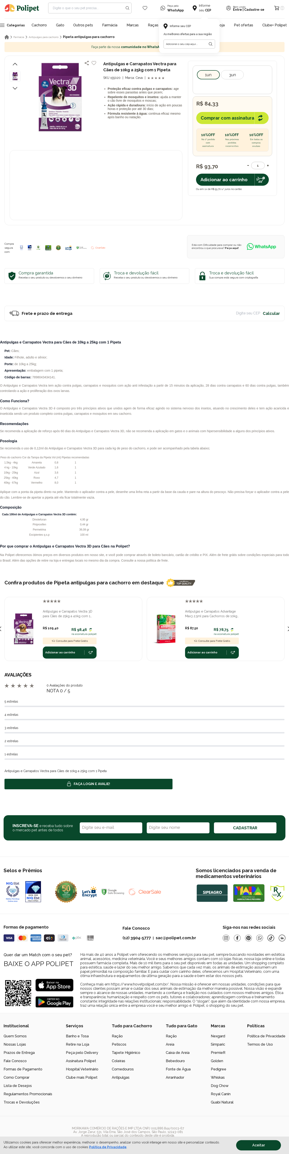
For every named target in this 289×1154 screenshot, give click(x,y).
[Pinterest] (248, 938)
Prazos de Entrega (19, 1053)
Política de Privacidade (266, 1036)
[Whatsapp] (259, 938)
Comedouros (123, 1069)
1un (208, 74)
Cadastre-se (254, 9)
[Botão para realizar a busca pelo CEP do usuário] (210, 44)
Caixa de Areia (178, 1053)
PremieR (218, 1053)
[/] (257, 1133)
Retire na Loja (77, 1044)
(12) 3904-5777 (137, 937)
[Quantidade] (258, 165)
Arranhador (175, 1077)
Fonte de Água (178, 1069)
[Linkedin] (282, 938)
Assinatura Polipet (81, 1061)
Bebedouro (175, 1061)
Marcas (133, 25)
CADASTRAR (245, 827)
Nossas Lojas (15, 1044)
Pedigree (218, 1069)
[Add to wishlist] (94, 63)
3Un (232, 74)
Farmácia (109, 25)
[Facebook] (237, 938)
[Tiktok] (270, 938)
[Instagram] (226, 938)
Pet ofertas (243, 25)
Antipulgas (120, 1077)
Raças (153, 25)
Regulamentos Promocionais (28, 1094)
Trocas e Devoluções (22, 1102)
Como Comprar (16, 1077)
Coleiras (118, 1061)
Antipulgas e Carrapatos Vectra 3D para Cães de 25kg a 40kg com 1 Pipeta (67, 614)
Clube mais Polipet (81, 1077)
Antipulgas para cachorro (43, 37)
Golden (217, 1061)
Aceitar (258, 1145)
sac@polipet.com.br (176, 937)
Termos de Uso (260, 1044)
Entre (237, 9)
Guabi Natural (222, 1102)
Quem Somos (15, 1036)
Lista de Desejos (18, 1086)
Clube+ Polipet (274, 25)
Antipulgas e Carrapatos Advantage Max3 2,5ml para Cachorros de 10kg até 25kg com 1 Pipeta (211, 614)
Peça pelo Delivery (82, 1053)
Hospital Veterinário (82, 1069)
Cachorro (39, 25)
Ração (117, 1036)
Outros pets (83, 25)
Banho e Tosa (77, 1036)
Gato (60, 25)
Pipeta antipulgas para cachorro (88, 37)
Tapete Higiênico (126, 1053)
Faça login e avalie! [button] (88, 783)
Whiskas (218, 1077)
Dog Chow (220, 1086)
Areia (170, 1044)
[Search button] (127, 8)
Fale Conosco (15, 1061)
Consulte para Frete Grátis (70, 640)
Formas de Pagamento (23, 1069)
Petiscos (119, 1044)
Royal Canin (221, 1094)
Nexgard (218, 1036)
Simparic (218, 1044)
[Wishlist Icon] (144, 8)
